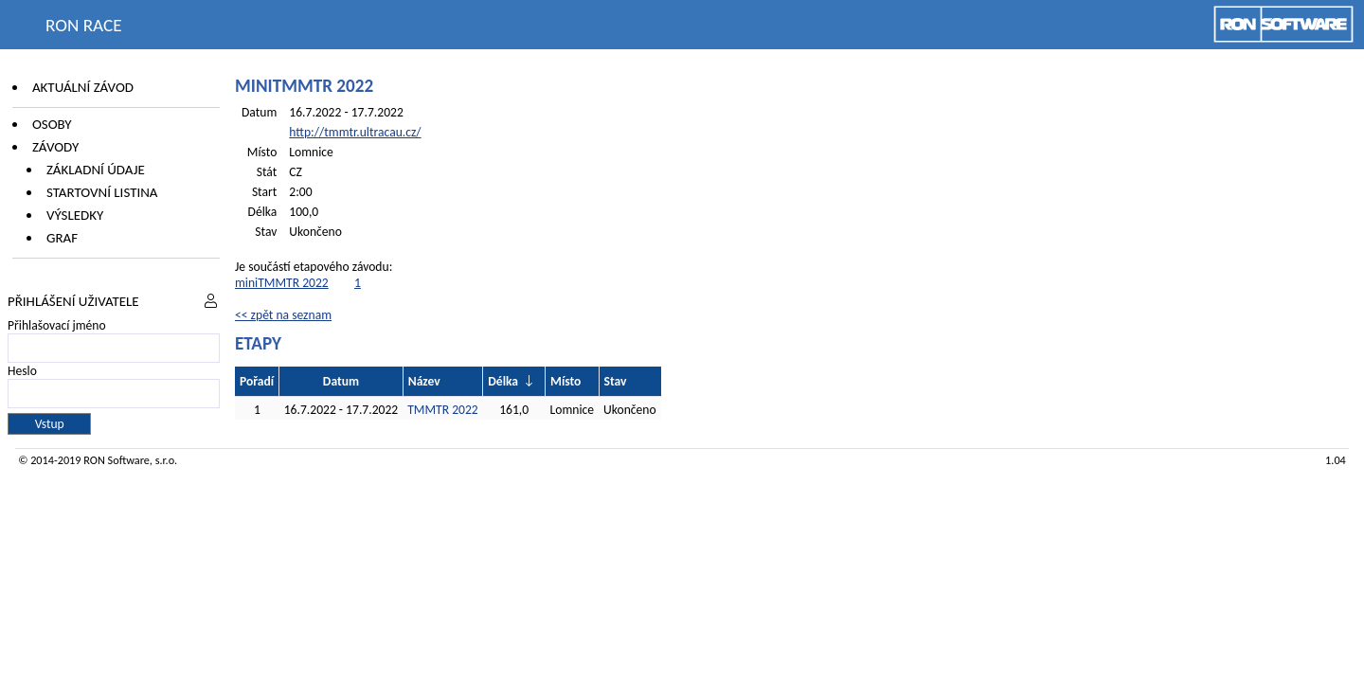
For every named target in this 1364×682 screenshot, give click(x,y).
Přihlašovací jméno (57, 325)
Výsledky (74, 215)
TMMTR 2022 (442, 410)
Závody (55, 146)
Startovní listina (102, 192)
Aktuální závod (83, 87)
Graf (62, 237)
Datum (341, 381)
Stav (615, 381)
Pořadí (257, 381)
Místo (565, 381)
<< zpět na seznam (283, 315)
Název (424, 381)
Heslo (22, 371)
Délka (503, 381)
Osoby (52, 124)
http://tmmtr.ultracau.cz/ (355, 132)
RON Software (116, 460)
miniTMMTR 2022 (282, 283)
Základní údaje (95, 169)
